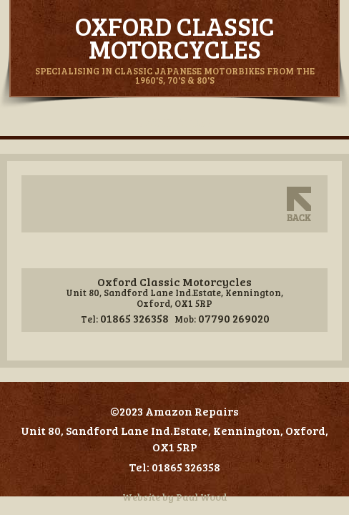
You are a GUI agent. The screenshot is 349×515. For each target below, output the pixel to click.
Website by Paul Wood (174, 497)
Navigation (174, 122)
